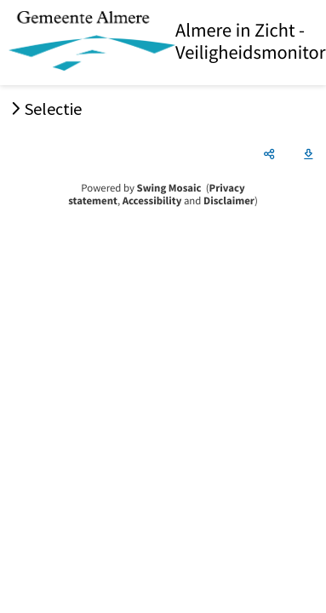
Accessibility (152, 201)
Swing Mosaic (169, 188)
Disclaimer (229, 201)
